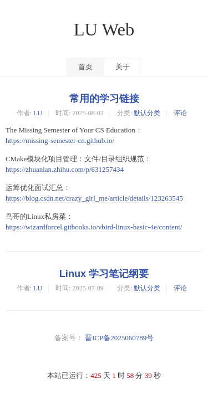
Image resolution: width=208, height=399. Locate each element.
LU (37, 113)
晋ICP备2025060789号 (119, 338)
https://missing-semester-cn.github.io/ (60, 140)
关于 (122, 67)
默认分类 (147, 113)
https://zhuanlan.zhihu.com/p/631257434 (65, 169)
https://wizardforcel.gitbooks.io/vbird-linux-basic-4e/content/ (94, 227)
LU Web (104, 29)
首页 (85, 67)
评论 (180, 113)
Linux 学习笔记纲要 (104, 273)
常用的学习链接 (104, 98)
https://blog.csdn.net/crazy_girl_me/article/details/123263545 (94, 198)
